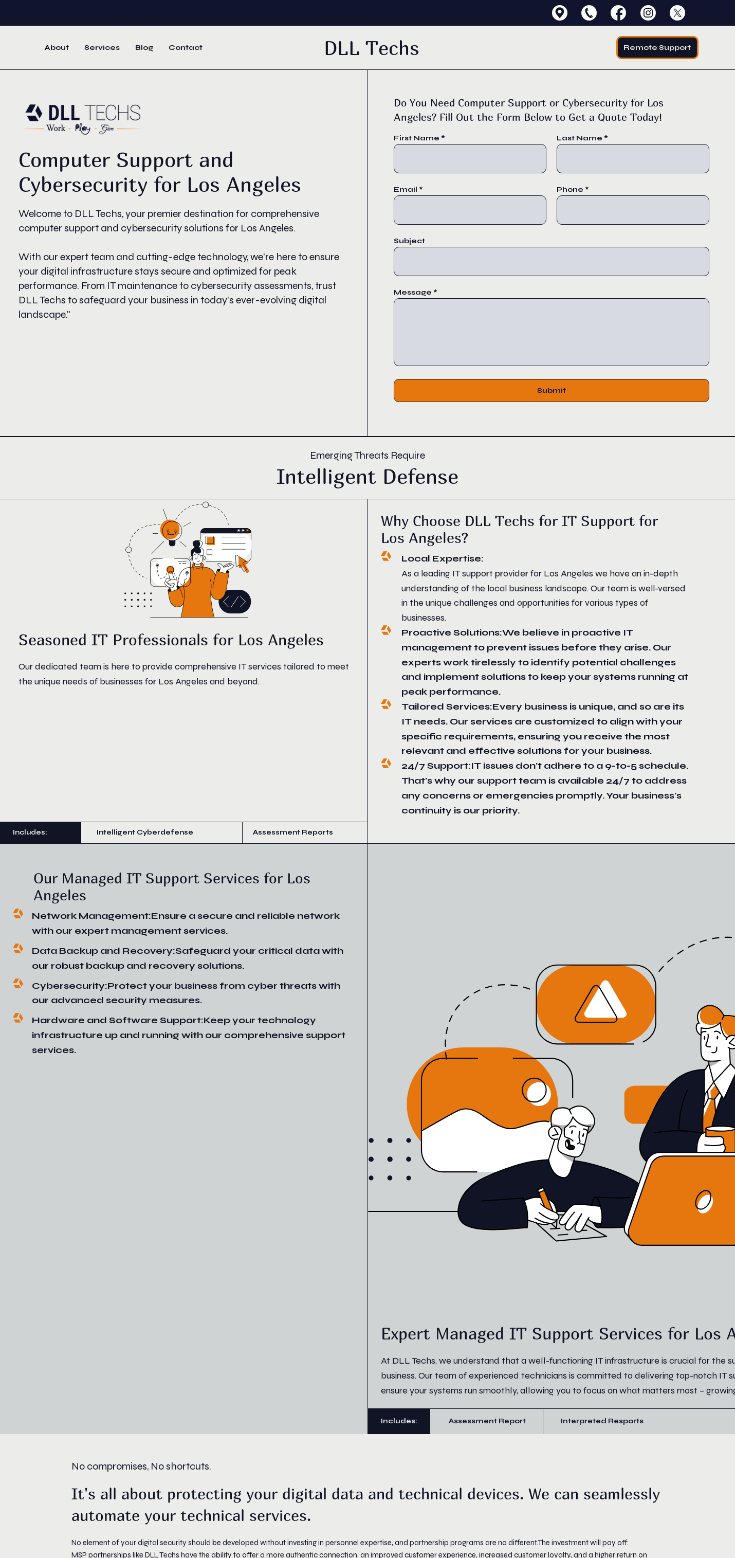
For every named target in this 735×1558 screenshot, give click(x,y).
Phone (570, 189)
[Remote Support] (657, 47)
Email (405, 189)
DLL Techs (371, 47)
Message (413, 292)
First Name (416, 138)
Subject (409, 241)
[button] (102, 47)
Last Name (579, 138)
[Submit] (552, 390)
